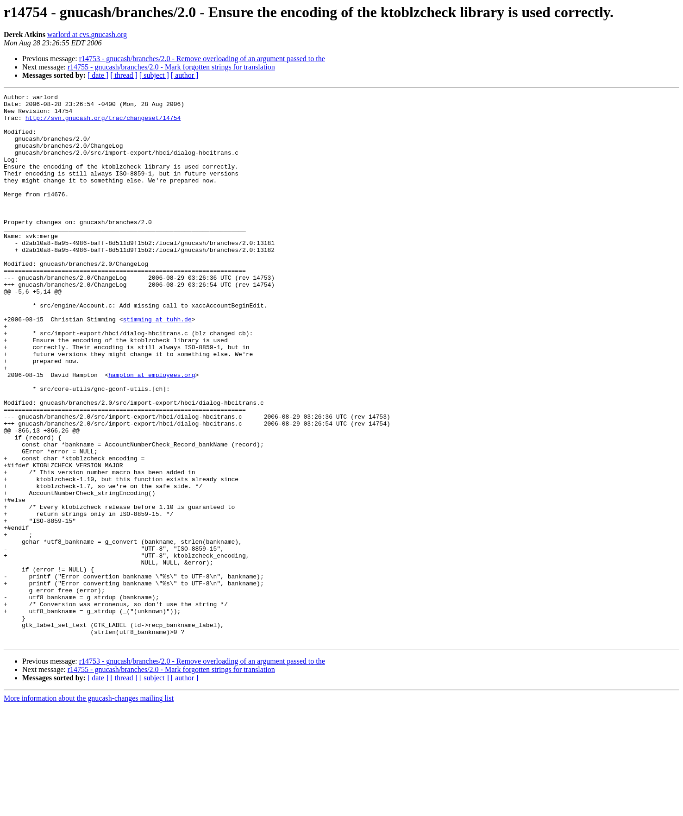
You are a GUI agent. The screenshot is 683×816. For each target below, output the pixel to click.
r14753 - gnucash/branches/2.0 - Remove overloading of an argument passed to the (202, 59)
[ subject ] (154, 75)
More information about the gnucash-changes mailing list (89, 808)
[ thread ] (124, 75)
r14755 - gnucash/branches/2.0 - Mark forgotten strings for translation (171, 67)
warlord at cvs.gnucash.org (87, 34)
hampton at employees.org (151, 431)
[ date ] (98, 75)
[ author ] (185, 75)
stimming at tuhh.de (157, 365)
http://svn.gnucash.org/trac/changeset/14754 (103, 123)
